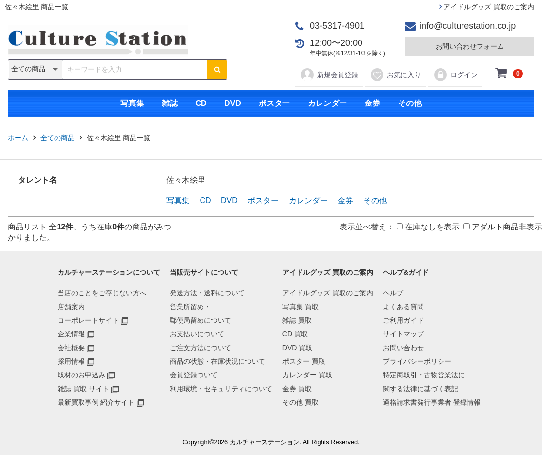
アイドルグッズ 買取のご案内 (486, 7)
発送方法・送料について (207, 293)
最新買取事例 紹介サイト (96, 402)
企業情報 (71, 334)
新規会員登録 (329, 74)
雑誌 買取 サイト (83, 389)
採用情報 (71, 361)
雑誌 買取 (297, 320)
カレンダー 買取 (307, 375)
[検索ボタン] (217, 69)
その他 (410, 103)
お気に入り (395, 74)
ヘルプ (393, 293)
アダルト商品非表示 (502, 227)
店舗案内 (71, 306)
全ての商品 (57, 138)
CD (200, 103)
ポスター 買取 (303, 361)
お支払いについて (197, 334)
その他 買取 (300, 402)
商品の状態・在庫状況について (217, 361)
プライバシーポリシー (417, 361)
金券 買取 (297, 389)
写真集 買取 (300, 306)
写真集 (132, 103)
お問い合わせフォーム (470, 46)
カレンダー (327, 103)
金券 (372, 103)
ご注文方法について (200, 348)
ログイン (455, 74)
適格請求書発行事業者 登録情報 (432, 402)
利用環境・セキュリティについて (221, 389)
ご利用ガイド (403, 320)
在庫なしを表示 (428, 227)
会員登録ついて (194, 375)
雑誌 (170, 103)
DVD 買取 (297, 348)
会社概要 (71, 348)
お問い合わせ (403, 348)
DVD (232, 103)
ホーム (18, 138)
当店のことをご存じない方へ (102, 293)
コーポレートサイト (88, 320)
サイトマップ (403, 334)
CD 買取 (295, 334)
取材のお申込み (81, 375)
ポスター (274, 103)
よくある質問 (403, 306)
